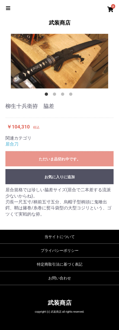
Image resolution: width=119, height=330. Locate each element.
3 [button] (63, 95)
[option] (59, 61)
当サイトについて (59, 237)
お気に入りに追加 (59, 177)
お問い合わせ (59, 278)
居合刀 (11, 144)
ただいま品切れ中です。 (60, 159)
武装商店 (59, 23)
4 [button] (72, 95)
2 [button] (55, 95)
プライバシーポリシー (60, 250)
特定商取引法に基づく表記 (59, 264)
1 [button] (47, 95)
